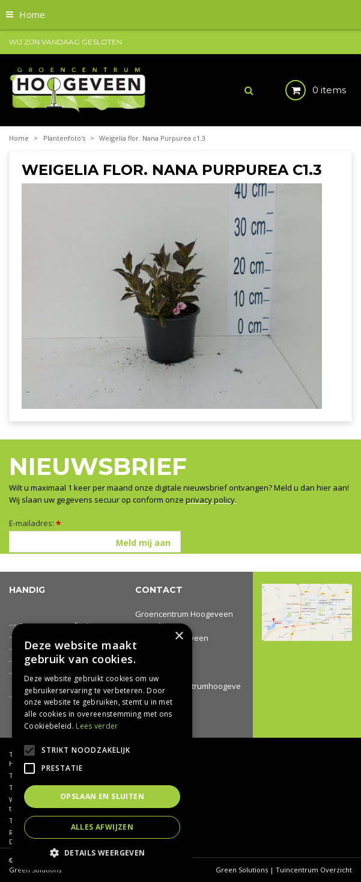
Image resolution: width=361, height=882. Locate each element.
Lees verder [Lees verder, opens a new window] (97, 726)
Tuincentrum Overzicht (314, 869)
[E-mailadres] (95, 542)
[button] (102, 852)
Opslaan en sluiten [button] (102, 796)
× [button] (178, 636)
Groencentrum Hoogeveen (184, 613)
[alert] (102, 746)
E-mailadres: (35, 523)
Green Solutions (242, 869)
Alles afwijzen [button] (102, 827)
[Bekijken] (305, 90)
